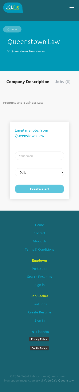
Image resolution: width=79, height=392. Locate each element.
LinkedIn (42, 331)
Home (39, 225)
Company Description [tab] (28, 81)
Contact (39, 233)
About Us (40, 241)
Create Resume (39, 312)
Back (14, 29)
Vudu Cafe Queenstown (59, 380)
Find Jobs (39, 304)
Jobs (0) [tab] (63, 81)
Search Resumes (39, 276)
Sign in (40, 284)
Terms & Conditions (39, 249)
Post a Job (39, 268)
